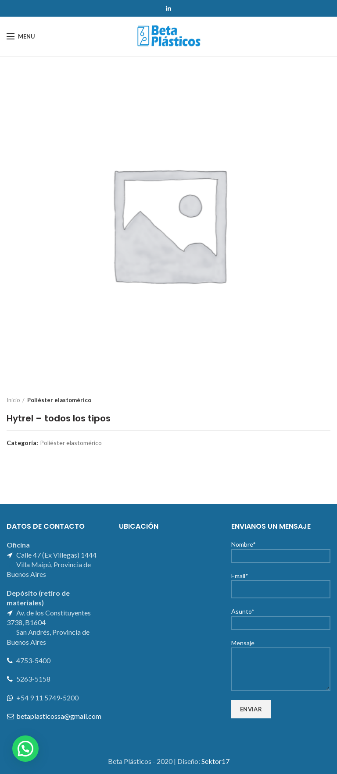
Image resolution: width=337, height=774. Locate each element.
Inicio (13, 399)
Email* (280, 582)
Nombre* (280, 549)
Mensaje (280, 655)
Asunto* (280, 617)
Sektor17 (215, 761)
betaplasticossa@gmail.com (58, 716)
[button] (25, 748)
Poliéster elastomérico (59, 399)
